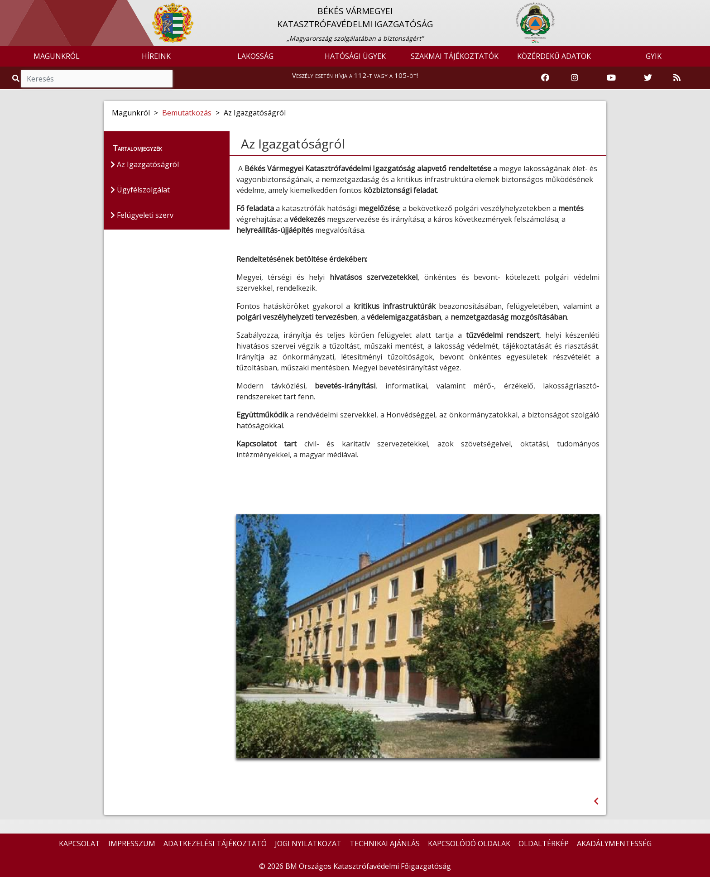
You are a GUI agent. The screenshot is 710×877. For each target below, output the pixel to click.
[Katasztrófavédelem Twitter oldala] (648, 78)
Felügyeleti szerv (141, 215)
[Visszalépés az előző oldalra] (596, 801)
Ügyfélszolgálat (140, 190)
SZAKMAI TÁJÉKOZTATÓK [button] (455, 56)
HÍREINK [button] (156, 56)
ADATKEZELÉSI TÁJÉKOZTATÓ (215, 843)
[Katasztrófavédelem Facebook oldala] (545, 78)
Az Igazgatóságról (144, 164)
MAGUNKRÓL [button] (57, 56)
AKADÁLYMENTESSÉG (614, 843)
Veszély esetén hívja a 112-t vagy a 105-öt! (355, 75)
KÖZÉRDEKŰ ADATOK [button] (554, 56)
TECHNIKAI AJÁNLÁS (385, 843)
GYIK (654, 56)
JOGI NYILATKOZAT (308, 843)
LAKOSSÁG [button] (255, 56)
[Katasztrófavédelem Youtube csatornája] (611, 78)
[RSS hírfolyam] (676, 78)
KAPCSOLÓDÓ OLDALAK (469, 843)
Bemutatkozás (186, 113)
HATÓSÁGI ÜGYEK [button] (355, 56)
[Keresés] (97, 78)
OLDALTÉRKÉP (543, 843)
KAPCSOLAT (79, 843)
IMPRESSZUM (131, 843)
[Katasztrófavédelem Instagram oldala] (574, 78)
